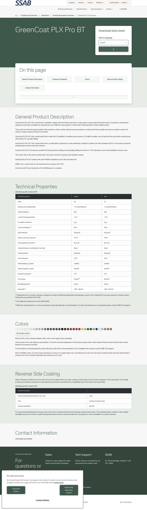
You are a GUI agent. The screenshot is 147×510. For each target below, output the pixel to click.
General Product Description (32, 79)
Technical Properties (59, 79)
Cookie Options (126, 502)
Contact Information (32, 88)
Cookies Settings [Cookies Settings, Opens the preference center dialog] (42, 500)
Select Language (105, 38)
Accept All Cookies (24, 493)
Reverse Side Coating (115, 79)
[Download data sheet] (113, 49)
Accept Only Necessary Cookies (60, 493)
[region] (42, 492)
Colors (87, 79)
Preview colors (23, 333)
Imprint (86, 502)
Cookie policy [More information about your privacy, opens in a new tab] (59, 488)
